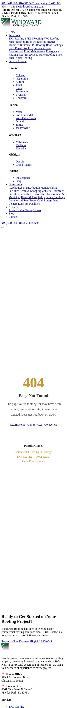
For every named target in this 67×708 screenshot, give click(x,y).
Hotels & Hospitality (33, 197)
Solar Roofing (24, 57)
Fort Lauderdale (25, 115)
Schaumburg (23, 91)
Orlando (20, 121)
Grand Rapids (23, 164)
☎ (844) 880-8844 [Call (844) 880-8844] (12, 223)
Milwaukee (22, 142)
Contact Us (50, 424)
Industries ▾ (15, 184)
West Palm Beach (26, 118)
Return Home (17, 424)
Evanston (21, 94)
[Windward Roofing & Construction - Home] (21, 25)
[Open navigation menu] (2, 227)
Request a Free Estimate (15, 641)
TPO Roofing (16, 38)
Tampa (19, 124)
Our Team (26, 210)
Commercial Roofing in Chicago (33, 451)
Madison (21, 145)
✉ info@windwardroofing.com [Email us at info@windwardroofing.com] (26, 6)
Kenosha (21, 148)
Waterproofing (47, 54)
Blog (11, 213)
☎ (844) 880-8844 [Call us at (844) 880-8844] (12, 3)
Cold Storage (44, 200)
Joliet (19, 85)
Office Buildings (55, 197)
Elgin (19, 88)
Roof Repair (16, 48)
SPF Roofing (38, 44)
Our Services (35, 424)
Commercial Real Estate (22, 200)
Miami (19, 111)
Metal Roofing (17, 41)
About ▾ (13, 207)
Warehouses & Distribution (24, 187)
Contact (13, 216)
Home (12, 31)
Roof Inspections (28, 54)
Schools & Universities (33, 194)
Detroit (20, 161)
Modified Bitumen (19, 44)
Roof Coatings (54, 44)
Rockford (21, 97)
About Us (14, 210)
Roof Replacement (34, 48)
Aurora (20, 81)
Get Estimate (31, 223)
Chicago (20, 75)
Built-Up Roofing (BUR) (40, 41)
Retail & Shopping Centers (35, 190)
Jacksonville (23, 127)
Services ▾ (14, 35)
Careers (37, 210)
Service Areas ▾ (17, 61)
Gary (18, 180)
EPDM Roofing (34, 38)
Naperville (22, 78)
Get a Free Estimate (33, 461)
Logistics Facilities (29, 203)
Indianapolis (23, 177)
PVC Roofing (51, 38)
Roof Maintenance (34, 51)
